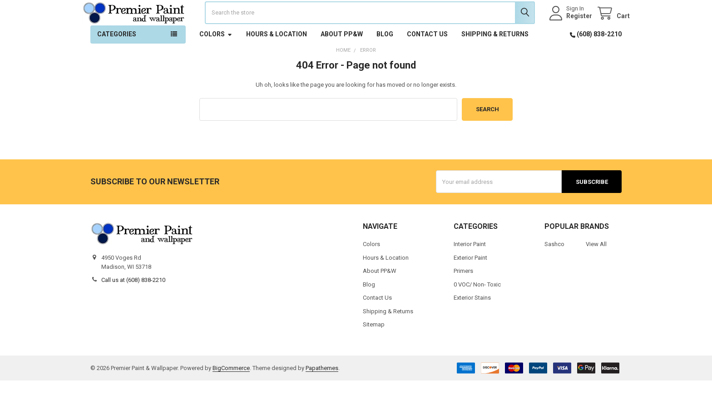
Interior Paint (470, 268)
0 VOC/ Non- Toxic (477, 308)
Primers (463, 295)
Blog (384, 58)
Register (571, 28)
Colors (215, 58)
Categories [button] (116, 58)
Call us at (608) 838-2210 (133, 304)
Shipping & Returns (495, 58)
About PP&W (342, 58)
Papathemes (322, 392)
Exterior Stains (472, 322)
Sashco (554, 268)
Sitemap (374, 349)
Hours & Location (276, 58)
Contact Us (427, 58)
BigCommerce (231, 392)
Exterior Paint (470, 281)
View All (596, 268)
